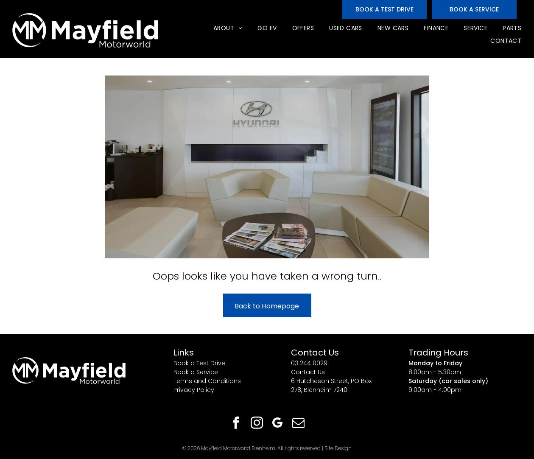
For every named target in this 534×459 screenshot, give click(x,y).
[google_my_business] (277, 424)
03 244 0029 (309, 363)
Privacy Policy (193, 390)
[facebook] (235, 424)
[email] (298, 424)
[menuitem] (227, 28)
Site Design (338, 448)
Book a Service (195, 372)
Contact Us (308, 372)
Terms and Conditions (207, 381)
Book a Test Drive (199, 363)
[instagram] (256, 424)
